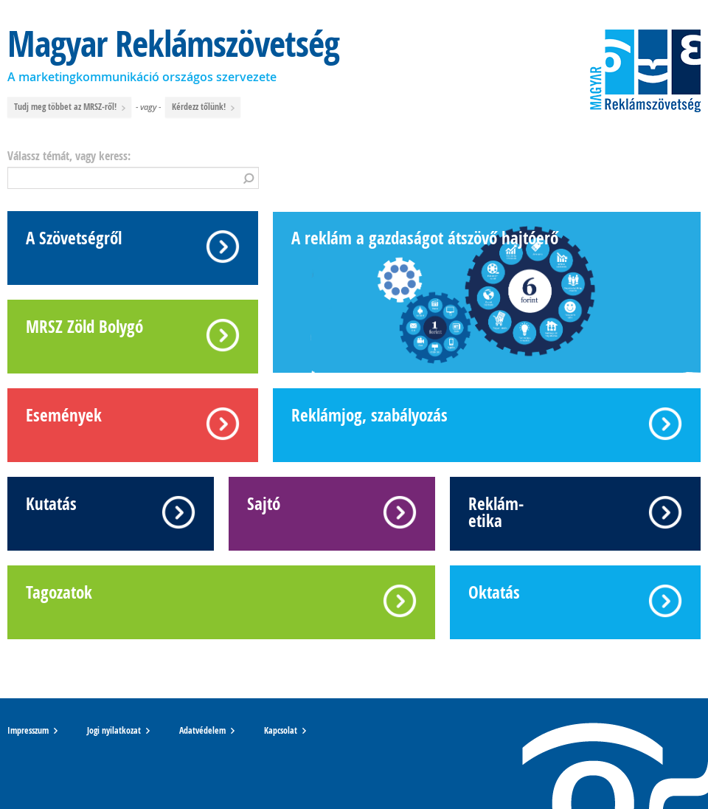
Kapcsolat (280, 731)
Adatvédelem (202, 731)
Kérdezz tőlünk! (204, 107)
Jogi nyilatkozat (114, 731)
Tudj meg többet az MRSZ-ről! (70, 107)
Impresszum (28, 731)
